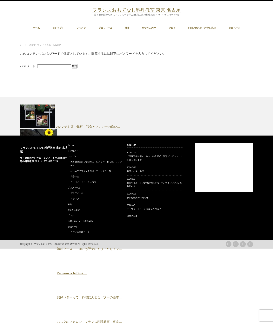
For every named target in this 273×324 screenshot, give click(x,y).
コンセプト (58, 28)
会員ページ (234, 28)
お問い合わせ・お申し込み (202, 28)
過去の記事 (132, 216)
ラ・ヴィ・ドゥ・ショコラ (83, 182)
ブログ (172, 28)
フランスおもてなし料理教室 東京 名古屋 (136, 10)
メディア (74, 199)
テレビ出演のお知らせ (137, 197)
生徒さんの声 (149, 28)
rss (228, 244)
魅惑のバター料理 (135, 171)
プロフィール (105, 28)
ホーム (36, 28)
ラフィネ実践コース (80, 232)
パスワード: (45, 66)
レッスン (81, 28)
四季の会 (74, 176)
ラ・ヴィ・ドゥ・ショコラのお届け (144, 209)
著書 (127, 28)
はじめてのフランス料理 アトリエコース (90, 171)
